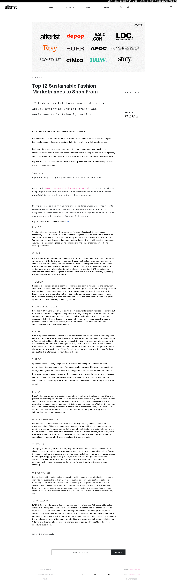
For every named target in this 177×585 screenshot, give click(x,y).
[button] (163, 7)
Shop (51, 7)
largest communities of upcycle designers (66, 188)
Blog (88, 7)
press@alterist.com (134, 574)
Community (70, 7)
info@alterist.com (135, 570)
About (106, 7)
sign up (118, 552)
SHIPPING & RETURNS (45, 574)
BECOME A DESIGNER (45, 570)
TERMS (45, 579)
